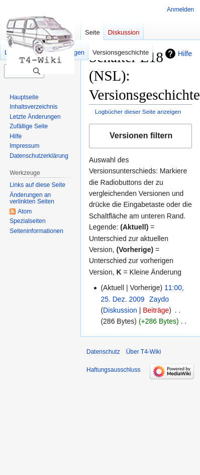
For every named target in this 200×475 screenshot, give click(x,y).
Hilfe (185, 54)
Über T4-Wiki (143, 351)
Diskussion (120, 310)
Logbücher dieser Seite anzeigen (138, 111)
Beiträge (156, 310)
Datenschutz (103, 351)
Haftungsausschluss (113, 369)
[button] (140, 136)
